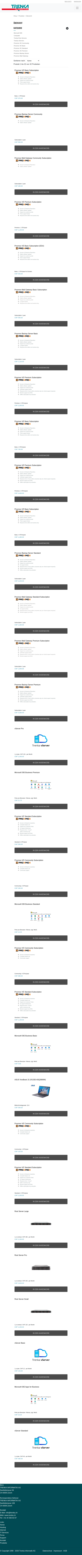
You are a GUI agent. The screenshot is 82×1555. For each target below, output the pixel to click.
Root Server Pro (33, 1266)
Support (3, 1538)
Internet (3, 1530)
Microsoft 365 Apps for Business (33, 1398)
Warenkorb (77, 1)
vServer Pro (33, 740)
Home (2, 1525)
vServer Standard (33, 1442)
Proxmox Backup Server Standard (41, 564)
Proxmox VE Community (21, 43)
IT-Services (4, 1532)
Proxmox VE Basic (19, 46)
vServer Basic (33, 1354)
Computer (17, 35)
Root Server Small (33, 1310)
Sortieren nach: (19, 61)
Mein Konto (68, 1)
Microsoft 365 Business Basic (33, 1047)
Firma (2, 1535)
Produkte (21, 16)
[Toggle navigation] (77, 8)
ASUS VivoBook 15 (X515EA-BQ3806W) (33, 1091)
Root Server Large (33, 1222)
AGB (65, 1551)
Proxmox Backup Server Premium (41, 696)
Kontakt (3, 1540)
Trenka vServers (19, 41)
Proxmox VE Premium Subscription (41, 213)
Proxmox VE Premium (21, 51)
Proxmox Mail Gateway (21, 56)
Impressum (57, 1551)
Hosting (3, 1527)
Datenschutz (47, 1551)
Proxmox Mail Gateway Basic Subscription (41, 301)
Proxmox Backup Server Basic (41, 345)
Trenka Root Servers (20, 38)
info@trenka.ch (11, 1513)
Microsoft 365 (18, 33)
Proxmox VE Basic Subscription (41, 81)
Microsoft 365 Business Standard (33, 915)
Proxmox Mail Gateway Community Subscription (41, 169)
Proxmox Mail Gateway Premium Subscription (41, 652)
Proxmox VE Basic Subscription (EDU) (41, 257)
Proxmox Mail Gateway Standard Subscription (41, 608)
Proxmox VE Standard (21, 48)
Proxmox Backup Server (21, 53)
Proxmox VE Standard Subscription (41, 827)
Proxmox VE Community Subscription (41, 871)
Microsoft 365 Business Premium (33, 783)
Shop (15, 16)
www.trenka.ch (10, 1515)
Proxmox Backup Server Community (41, 125)
